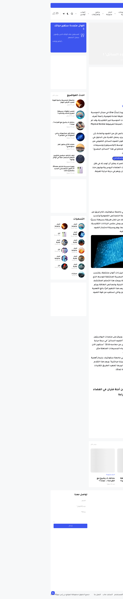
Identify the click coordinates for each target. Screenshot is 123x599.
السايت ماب (59, 595)
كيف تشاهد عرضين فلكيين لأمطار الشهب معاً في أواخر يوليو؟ (15, 158)
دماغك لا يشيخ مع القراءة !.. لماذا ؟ (57, 479)
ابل (10, 233)
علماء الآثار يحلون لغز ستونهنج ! (17, 145)
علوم (104, 435)
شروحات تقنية (73, 14)
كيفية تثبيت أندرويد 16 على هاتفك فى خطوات (91, 5)
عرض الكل (45, 444)
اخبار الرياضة (86, 14)
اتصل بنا (48, 595)
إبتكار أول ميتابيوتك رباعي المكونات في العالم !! (16, 134)
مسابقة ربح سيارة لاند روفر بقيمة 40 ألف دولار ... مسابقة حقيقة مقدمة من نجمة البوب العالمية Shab (103, 579)
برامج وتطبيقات (47, 14)
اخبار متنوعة (60, 14)
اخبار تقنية (98, 14)
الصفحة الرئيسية (111, 49)
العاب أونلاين (34, 14)
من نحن (102, 595)
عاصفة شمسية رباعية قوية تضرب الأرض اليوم (107, 479)
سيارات (25, 274)
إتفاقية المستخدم (73, 595)
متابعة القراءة (78, 394)
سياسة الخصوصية (90, 595)
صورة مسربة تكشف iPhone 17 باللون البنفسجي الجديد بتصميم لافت (15, 169)
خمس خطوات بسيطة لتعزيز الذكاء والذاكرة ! (82, 479)
